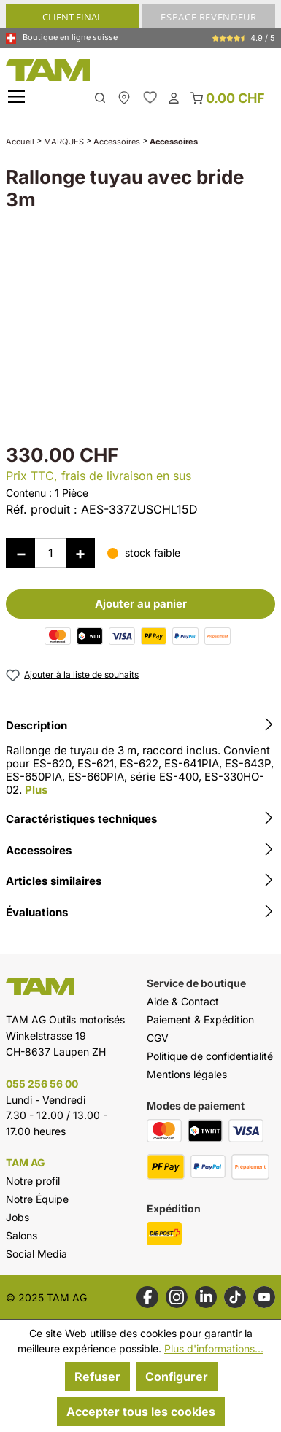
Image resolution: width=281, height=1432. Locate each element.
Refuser (97, 1376)
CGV (158, 1038)
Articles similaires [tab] (140, 881)
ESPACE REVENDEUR (208, 16)
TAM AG (25, 1163)
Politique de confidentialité (210, 1056)
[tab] (140, 760)
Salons (21, 1235)
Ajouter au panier (141, 604)
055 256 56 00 (42, 1083)
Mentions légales (187, 1074)
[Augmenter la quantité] (80, 553)
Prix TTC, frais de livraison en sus (98, 475)
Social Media (36, 1253)
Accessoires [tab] (140, 851)
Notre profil (33, 1180)
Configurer (176, 1376)
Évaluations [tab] (140, 913)
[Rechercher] (100, 97)
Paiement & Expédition (200, 1019)
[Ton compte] (174, 97)
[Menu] (18, 97)
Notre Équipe (37, 1199)
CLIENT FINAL (72, 16)
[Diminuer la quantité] (20, 553)
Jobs (17, 1217)
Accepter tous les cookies (140, 1411)
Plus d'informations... (213, 1348)
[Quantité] (50, 553)
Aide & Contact (183, 1001)
